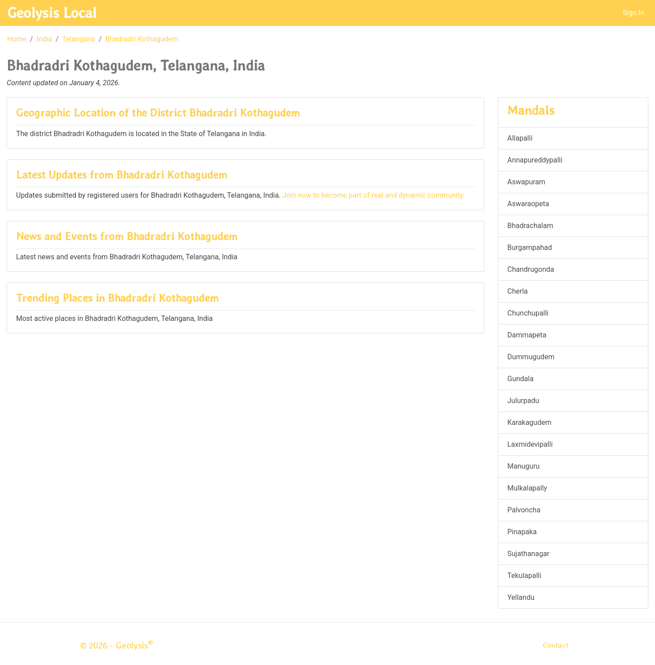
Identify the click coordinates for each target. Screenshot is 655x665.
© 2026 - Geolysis (116, 645)
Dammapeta (526, 335)
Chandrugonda (530, 269)
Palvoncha (523, 510)
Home (16, 39)
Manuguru (523, 466)
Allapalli (519, 138)
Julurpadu (523, 400)
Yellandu (520, 597)
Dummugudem (531, 357)
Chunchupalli (527, 313)
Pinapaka (522, 532)
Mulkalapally (527, 488)
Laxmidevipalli (530, 444)
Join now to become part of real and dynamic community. (374, 195)
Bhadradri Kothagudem (142, 39)
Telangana (78, 39)
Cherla (517, 291)
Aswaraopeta (528, 204)
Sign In (633, 12)
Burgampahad (529, 247)
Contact (555, 645)
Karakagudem (529, 422)
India (44, 39)
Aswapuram (526, 182)
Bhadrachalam (530, 225)
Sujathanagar (528, 553)
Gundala (520, 378)
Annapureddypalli (534, 160)
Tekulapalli (524, 575)
